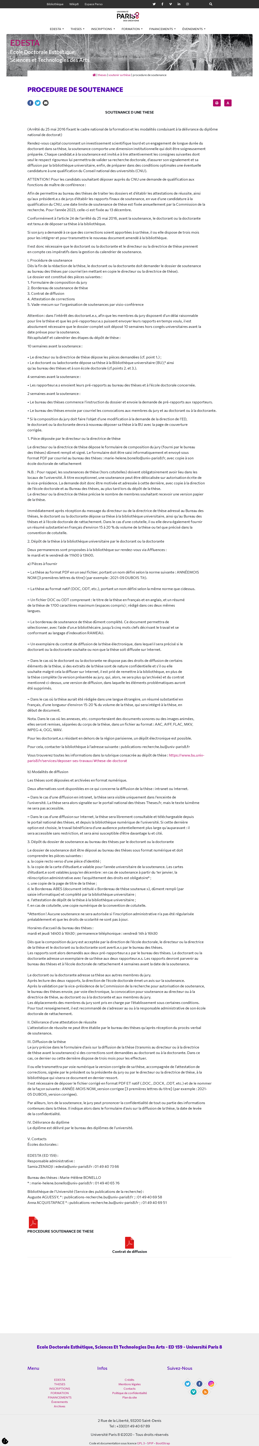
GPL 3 (141, 1443)
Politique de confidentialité (129, 1393)
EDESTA (56, 29)
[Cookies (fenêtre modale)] (5, 1441)
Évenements (192, 29)
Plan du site (129, 1397)
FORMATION (131, 29)
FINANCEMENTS (161, 29)
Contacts (130, 1388)
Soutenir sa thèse (120, 75)
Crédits (129, 1379)
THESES (76, 29)
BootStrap (163, 1443)
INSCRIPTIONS (102, 29)
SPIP (150, 1443)
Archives (59, 1406)
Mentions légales (129, 1384)
